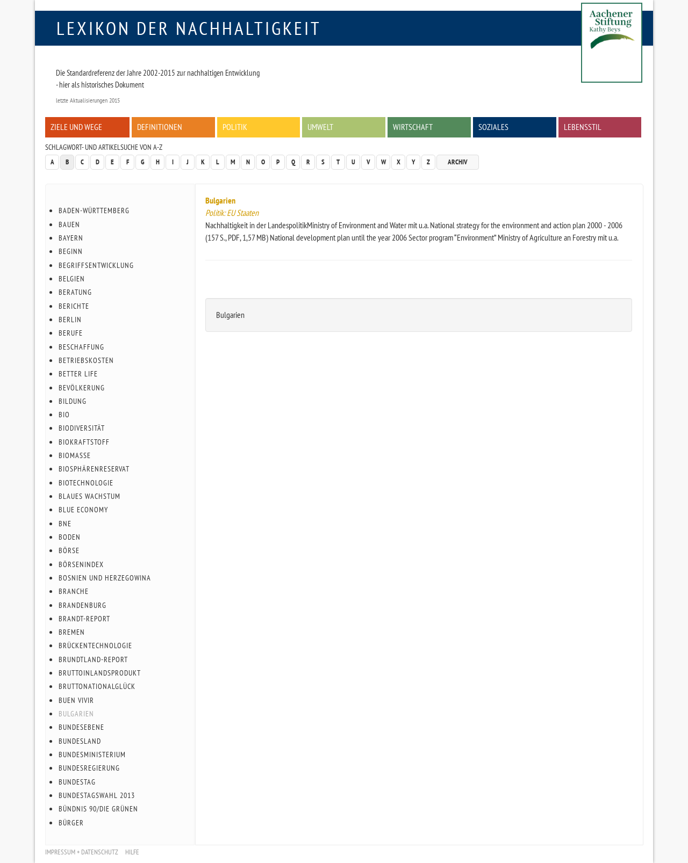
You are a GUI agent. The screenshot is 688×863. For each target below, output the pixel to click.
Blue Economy (83, 509)
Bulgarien (220, 200)
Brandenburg (82, 605)
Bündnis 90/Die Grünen (98, 809)
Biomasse (75, 455)
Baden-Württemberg (94, 210)
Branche (74, 591)
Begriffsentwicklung (96, 265)
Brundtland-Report (93, 659)
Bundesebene (81, 727)
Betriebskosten (86, 360)
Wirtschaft (413, 126)
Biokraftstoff (84, 442)
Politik (235, 126)
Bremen (72, 632)
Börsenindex (81, 564)
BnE (65, 523)
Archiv (458, 161)
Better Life (78, 374)
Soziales (493, 126)
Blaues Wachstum (89, 496)
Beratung (75, 292)
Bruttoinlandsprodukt (100, 673)
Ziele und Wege (76, 126)
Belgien (72, 279)
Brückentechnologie (95, 645)
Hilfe (132, 852)
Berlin (70, 319)
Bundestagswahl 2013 (97, 795)
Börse (69, 550)
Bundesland (80, 741)
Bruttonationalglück (97, 686)
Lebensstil (582, 126)
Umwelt (320, 126)
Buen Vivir (76, 700)
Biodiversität (82, 428)
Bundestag (77, 782)
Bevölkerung (82, 388)
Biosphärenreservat (94, 469)
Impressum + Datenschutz (81, 852)
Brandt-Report (84, 618)
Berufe (71, 333)
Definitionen (159, 126)
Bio (64, 414)
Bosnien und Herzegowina (105, 578)
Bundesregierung (89, 768)
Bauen (69, 224)
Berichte (74, 306)
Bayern (71, 238)
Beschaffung (81, 347)
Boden (70, 537)
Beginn (71, 251)
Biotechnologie (86, 483)
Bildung (73, 401)
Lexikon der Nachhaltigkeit (188, 28)
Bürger (71, 823)
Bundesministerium (92, 754)
